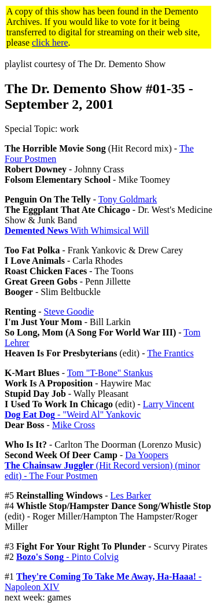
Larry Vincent (168, 404)
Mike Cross (73, 425)
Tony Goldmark (127, 199)
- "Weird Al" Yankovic (73, 414)
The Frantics (170, 353)
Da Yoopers (146, 455)
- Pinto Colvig (67, 557)
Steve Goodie (69, 311)
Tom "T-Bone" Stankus (110, 373)
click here (50, 42)
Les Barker (131, 495)
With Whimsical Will (77, 230)
